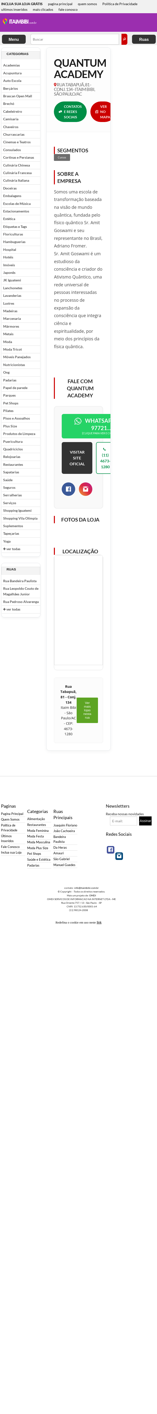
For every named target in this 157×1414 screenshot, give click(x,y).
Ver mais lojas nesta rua (87, 710)
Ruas (144, 39)
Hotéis (8, 257)
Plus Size (10, 426)
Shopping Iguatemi (17, 510)
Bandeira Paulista (59, 839)
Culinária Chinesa (16, 165)
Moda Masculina (38, 842)
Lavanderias (12, 295)
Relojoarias (11, 457)
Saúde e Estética (38, 859)
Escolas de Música (17, 203)
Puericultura (13, 441)
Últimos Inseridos (7, 838)
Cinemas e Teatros (17, 142)
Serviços (9, 503)
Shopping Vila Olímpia (20, 518)
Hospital (9, 249)
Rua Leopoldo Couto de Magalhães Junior (20, 591)
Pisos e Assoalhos (16, 418)
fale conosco (68, 9)
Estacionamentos (16, 211)
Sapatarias (11, 472)
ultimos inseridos (14, 9)
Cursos (62, 157)
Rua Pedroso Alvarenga (21, 602)
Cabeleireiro (12, 111)
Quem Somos (10, 819)
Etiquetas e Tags (15, 226)
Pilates (8, 411)
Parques (9, 395)
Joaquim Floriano (65, 825)
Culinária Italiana (16, 180)
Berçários (10, 88)
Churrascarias (13, 134)
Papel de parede (15, 388)
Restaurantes (13, 464)
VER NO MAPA (102, 111)
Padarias (9, 380)
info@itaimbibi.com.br (86, 887)
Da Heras (60, 847)
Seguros (9, 487)
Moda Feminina (38, 831)
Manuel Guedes (64, 865)
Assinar (145, 821)
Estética (9, 219)
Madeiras (10, 311)
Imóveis (9, 265)
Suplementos (13, 526)
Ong (6, 372)
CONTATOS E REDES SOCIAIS (70, 111)
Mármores (11, 326)
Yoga (7, 541)
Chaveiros (10, 127)
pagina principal (60, 4)
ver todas (11, 549)
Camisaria (10, 119)
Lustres (8, 303)
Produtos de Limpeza (19, 434)
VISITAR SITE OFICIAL (77, 458)
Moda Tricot (12, 349)
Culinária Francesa (17, 173)
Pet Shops (10, 403)
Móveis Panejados (17, 357)
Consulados (12, 150)
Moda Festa (35, 836)
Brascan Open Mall (17, 96)
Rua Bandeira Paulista (19, 581)
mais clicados (43, 9)
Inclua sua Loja (11, 852)
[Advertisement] (72, 23)
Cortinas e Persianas (18, 157)
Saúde (7, 480)
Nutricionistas (14, 365)
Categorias (18, 54)
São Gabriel (61, 859)
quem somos (87, 4)
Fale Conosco (10, 847)
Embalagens (12, 196)
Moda (7, 342)
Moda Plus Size (37, 848)
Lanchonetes (12, 288)
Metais (8, 334)
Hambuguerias (14, 242)
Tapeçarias (11, 533)
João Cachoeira (64, 831)
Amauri (58, 853)
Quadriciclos (13, 449)
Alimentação (36, 819)
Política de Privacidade (119, 4)
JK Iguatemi (12, 280)
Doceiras (10, 188)
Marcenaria (12, 318)
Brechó (8, 103)
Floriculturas (13, 234)
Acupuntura (12, 73)
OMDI (92, 895)
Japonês (9, 272)
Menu (14, 39)
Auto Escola (12, 80)
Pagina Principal (12, 814)
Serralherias (12, 495)
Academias (11, 65)
